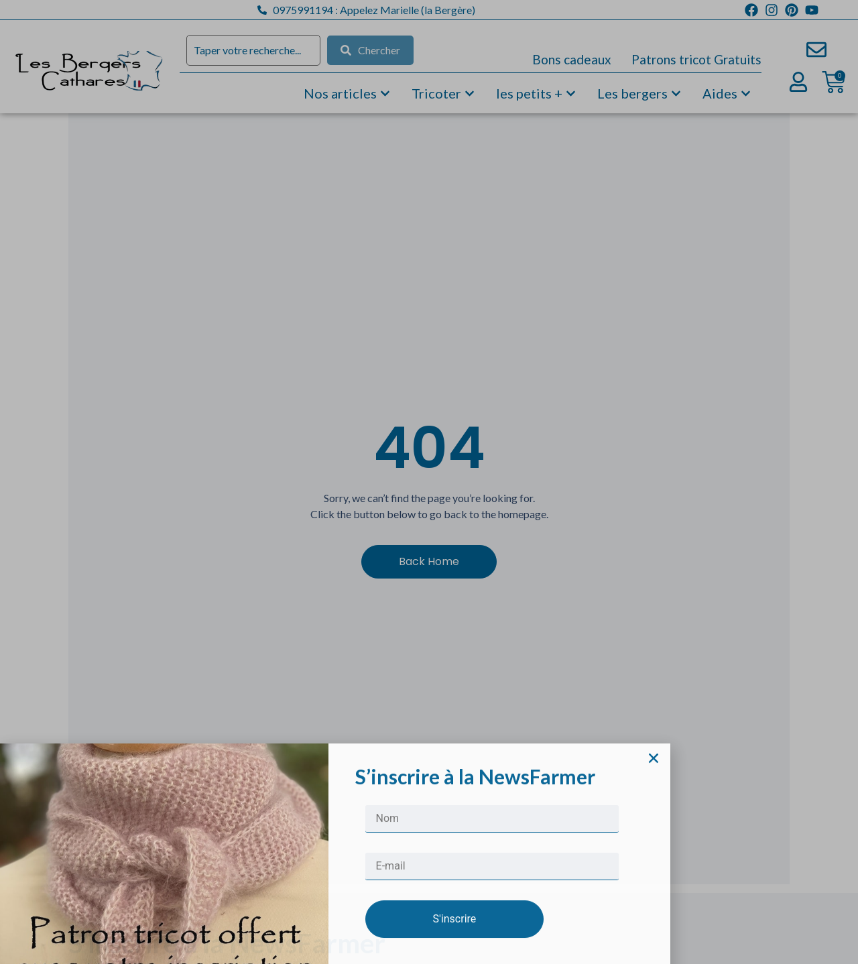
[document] (429, 482)
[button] (653, 820)
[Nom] (492, 880)
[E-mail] (492, 928)
